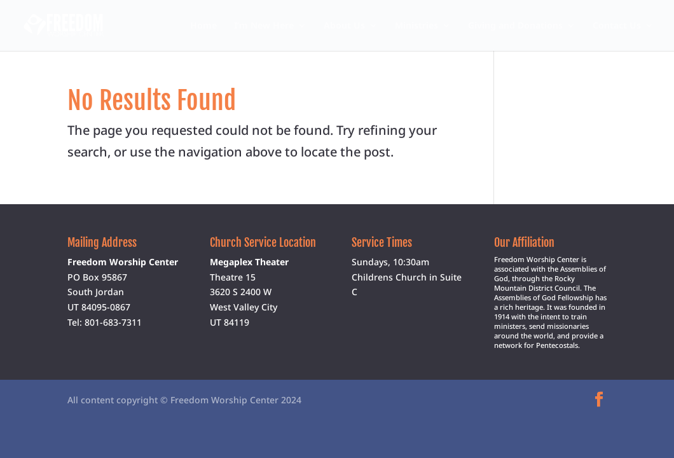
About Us (344, 26)
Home (203, 26)
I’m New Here (264, 26)
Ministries (416, 26)
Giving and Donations (515, 26)
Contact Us (617, 26)
